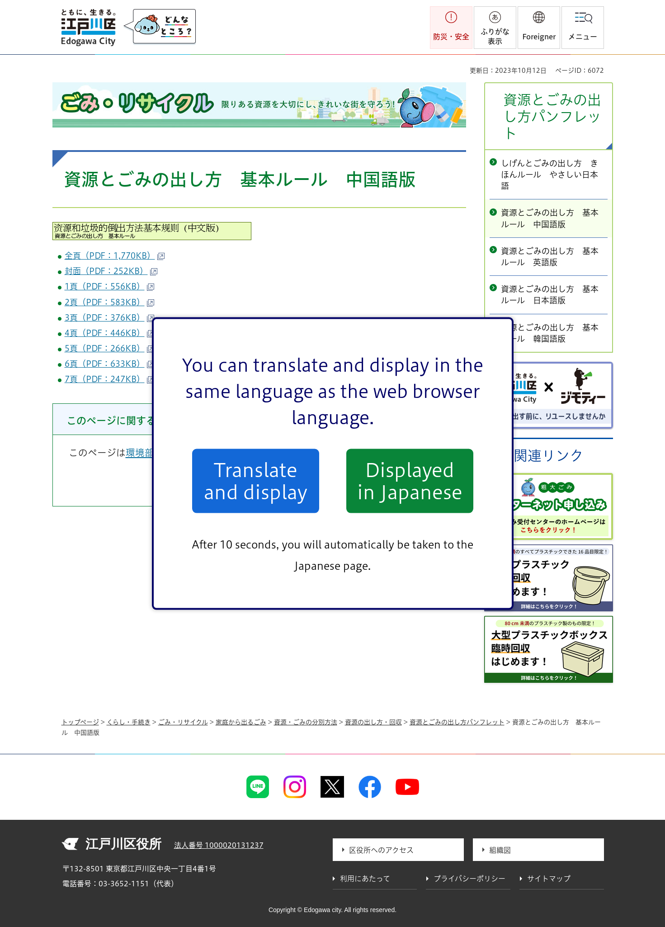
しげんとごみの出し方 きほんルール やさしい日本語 (549, 174)
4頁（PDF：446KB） (109, 333)
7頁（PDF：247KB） (109, 379)
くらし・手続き (129, 722)
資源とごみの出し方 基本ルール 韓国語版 (550, 333)
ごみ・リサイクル (183, 722)
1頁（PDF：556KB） (109, 286)
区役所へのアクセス (381, 850)
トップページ (80, 722)
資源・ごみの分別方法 (305, 722)
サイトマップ (549, 878)
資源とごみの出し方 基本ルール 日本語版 (550, 294)
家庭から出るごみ (241, 722)
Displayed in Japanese (409, 480)
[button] (539, 27)
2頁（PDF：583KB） (109, 302)
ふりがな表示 (495, 36)
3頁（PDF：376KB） (109, 317)
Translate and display (255, 480)
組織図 (500, 850)
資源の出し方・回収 (373, 722)
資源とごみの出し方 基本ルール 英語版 (550, 256)
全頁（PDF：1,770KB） (115, 255)
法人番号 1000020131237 (219, 845)
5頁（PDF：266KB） (109, 348)
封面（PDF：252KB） (111, 271)
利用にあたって (365, 878)
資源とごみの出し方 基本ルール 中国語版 (550, 218)
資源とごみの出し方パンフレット (552, 116)
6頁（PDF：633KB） (109, 363)
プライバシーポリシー (469, 878)
